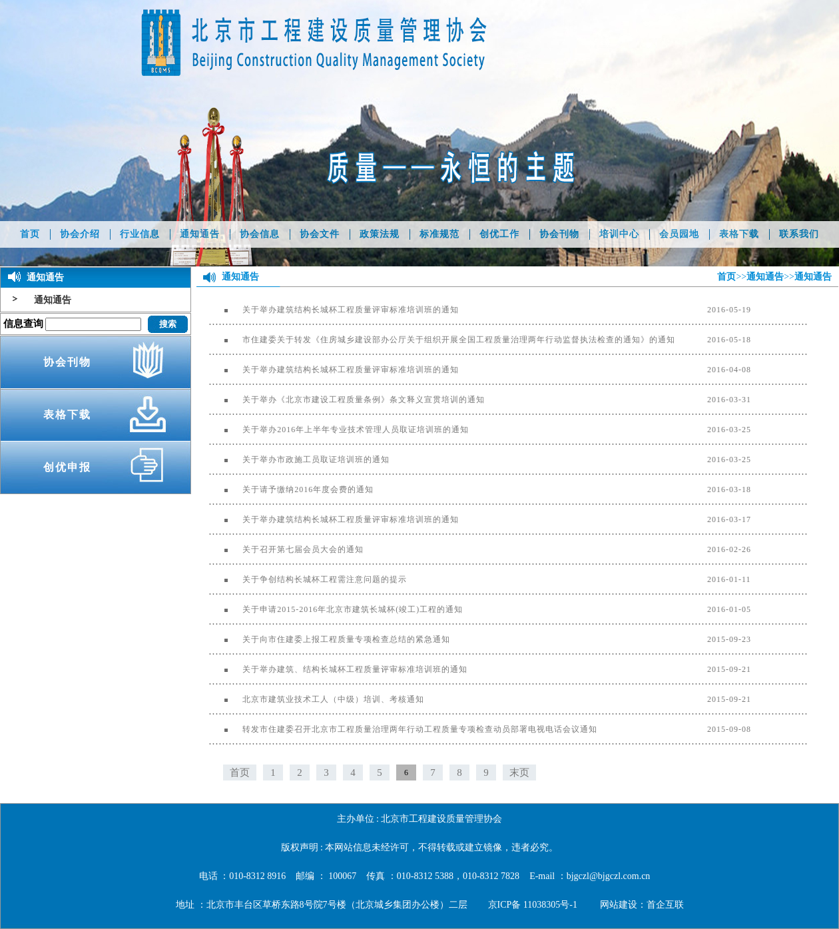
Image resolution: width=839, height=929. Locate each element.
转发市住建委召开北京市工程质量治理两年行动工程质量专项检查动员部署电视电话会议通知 (403, 729)
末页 (519, 772)
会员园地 (679, 234)
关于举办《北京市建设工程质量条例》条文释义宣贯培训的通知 (347, 399)
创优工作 (499, 234)
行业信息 (140, 234)
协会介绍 (80, 234)
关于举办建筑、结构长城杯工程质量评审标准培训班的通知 (338, 669)
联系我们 (799, 234)
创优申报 (67, 467)
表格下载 (739, 234)
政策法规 (380, 234)
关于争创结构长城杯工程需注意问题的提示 (308, 579)
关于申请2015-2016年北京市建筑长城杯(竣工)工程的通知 (336, 609)
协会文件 (320, 234)
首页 (30, 234)
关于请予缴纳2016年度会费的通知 (291, 489)
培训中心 (619, 234)
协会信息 (260, 234)
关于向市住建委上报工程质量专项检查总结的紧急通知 (329, 639)
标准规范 (439, 234)
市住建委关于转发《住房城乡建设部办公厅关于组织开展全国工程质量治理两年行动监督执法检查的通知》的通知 (442, 339)
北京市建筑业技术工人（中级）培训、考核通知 (316, 699)
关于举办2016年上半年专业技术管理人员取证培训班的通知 (339, 429)
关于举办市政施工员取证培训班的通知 (299, 459)
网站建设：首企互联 (642, 905)
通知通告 (200, 234)
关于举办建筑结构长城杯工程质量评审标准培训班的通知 (334, 309)
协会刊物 (559, 234)
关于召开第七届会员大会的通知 (286, 549)
